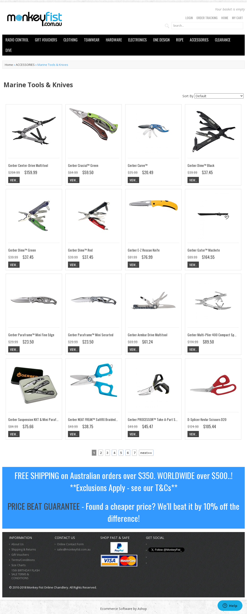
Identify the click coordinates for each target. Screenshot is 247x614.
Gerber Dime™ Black (200, 165)
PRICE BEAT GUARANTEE (44, 506)
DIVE (8, 50)
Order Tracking (207, 17)
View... (14, 180)
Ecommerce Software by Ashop (123, 608)
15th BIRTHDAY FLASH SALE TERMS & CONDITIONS (25, 574)
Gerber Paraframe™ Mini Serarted (90, 334)
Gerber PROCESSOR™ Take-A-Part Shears (155, 419)
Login (189, 17)
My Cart (237, 17)
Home (224, 17)
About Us (17, 544)
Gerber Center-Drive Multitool (28, 165)
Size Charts (18, 565)
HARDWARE (114, 40)
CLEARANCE (222, 40)
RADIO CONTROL (17, 40)
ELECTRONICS (137, 40)
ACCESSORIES (199, 40)
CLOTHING (70, 40)
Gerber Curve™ (138, 165)
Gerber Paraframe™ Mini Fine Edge (31, 334)
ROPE (179, 40)
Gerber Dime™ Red (80, 249)
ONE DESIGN (161, 40)
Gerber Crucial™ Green (83, 165)
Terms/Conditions (23, 560)
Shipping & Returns (23, 549)
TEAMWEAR (91, 40)
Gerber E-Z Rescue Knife (144, 249)
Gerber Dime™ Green (22, 249)
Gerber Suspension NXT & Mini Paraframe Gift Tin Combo (46, 419)
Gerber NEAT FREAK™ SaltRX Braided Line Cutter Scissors (105, 419)
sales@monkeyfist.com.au (74, 549)
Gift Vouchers (20, 555)
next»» (146, 453)
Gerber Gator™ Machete (203, 249)
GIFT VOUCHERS (46, 40)
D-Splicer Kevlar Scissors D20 (206, 419)
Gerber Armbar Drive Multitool (147, 334)
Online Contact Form (70, 544)
